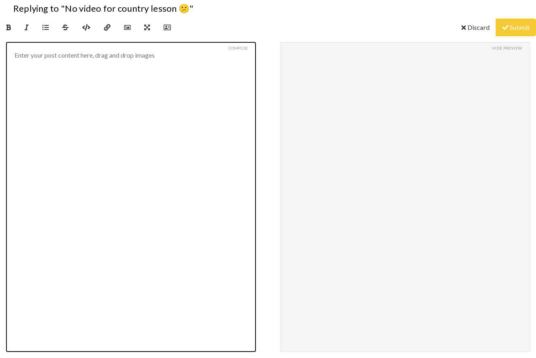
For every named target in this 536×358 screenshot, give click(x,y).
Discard (475, 27)
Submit (516, 27)
